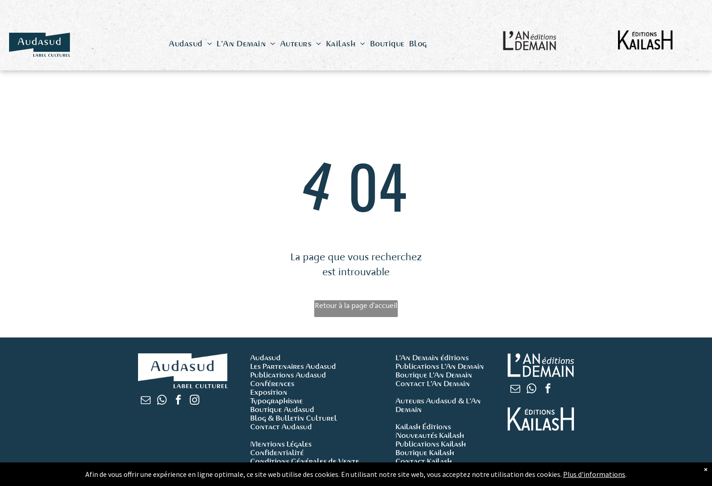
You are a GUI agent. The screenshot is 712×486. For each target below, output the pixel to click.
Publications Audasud (288, 375)
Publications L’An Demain (440, 366)
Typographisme (276, 401)
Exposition (268, 392)
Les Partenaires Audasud (293, 366)
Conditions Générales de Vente (304, 461)
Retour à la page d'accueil (356, 305)
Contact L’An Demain (433, 383)
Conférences (272, 383)
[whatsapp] (161, 401)
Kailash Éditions (423, 426)
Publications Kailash (431, 444)
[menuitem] (190, 44)
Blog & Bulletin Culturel (293, 418)
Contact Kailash (424, 461)
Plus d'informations (594, 475)
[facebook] (178, 401)
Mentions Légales (281, 444)
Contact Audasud (281, 426)
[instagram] (194, 401)
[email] (145, 401)
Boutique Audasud (282, 409)
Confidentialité (277, 452)
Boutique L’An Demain (434, 375)
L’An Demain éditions (432, 357)
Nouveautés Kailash (430, 435)
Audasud (265, 357)
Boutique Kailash (425, 452)
